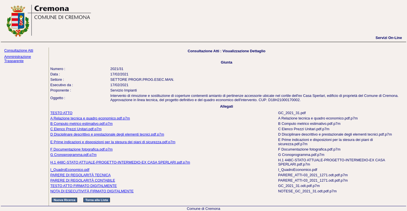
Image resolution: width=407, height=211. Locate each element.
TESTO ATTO (61, 113)
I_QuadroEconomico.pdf (69, 170)
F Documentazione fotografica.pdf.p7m (81, 149)
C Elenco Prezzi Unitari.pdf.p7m (75, 129)
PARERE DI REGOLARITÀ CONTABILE (82, 180)
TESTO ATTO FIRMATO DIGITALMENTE (83, 186)
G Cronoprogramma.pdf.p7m (73, 155)
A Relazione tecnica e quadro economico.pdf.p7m (90, 118)
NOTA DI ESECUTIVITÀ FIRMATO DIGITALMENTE (92, 191)
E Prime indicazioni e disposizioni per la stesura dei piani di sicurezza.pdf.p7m (112, 142)
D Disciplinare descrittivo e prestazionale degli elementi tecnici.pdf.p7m (107, 134)
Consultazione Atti (18, 50)
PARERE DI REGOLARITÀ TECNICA (80, 175)
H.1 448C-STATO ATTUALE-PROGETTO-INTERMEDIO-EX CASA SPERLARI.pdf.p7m (120, 162)
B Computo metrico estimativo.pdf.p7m (81, 123)
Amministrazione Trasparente (17, 59)
